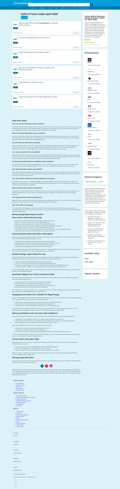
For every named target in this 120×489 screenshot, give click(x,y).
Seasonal (50, 8)
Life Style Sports (92, 127)
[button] (33, 8)
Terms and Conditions (22, 414)
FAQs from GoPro (19, 120)
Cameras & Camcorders (91, 182)
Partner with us (20, 425)
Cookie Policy (19, 426)
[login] (90, 42)
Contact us (19, 413)
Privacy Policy (19, 411)
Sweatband (91, 72)
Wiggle (89, 62)
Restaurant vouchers (84, 8)
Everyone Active (92, 90)
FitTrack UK (91, 165)
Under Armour (92, 109)
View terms (76, 33)
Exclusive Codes (20, 385)
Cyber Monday (20, 390)
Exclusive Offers (72, 8)
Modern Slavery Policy (22, 420)
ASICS (89, 137)
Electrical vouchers (21, 402)
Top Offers (63, 8)
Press (17, 421)
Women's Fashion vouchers (23, 400)
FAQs (17, 418)
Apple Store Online (93, 81)
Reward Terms (20, 416)
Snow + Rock (91, 118)
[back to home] (21, 3)
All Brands (19, 405)
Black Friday (19, 388)
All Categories (20, 404)
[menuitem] (33, 8)
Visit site (87, 40)
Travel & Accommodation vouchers (25, 397)
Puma (89, 99)
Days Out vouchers (21, 399)
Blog (56, 8)
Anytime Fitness (92, 146)
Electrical (101, 182)
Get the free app (20, 423)
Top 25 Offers (20, 383)
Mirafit (89, 155)
